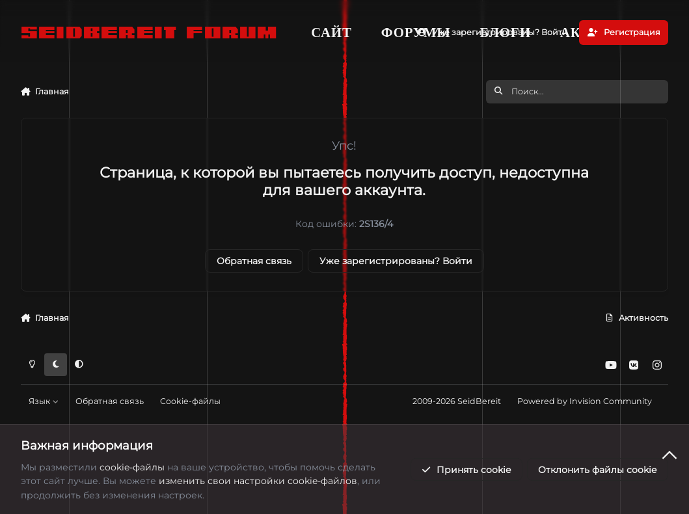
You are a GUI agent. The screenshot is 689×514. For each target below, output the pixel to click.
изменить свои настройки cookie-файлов (258, 481)
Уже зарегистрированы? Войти (395, 261)
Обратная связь (254, 261)
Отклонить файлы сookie (597, 470)
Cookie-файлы (190, 401)
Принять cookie (466, 470)
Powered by (584, 401)
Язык (44, 401)
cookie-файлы (132, 467)
